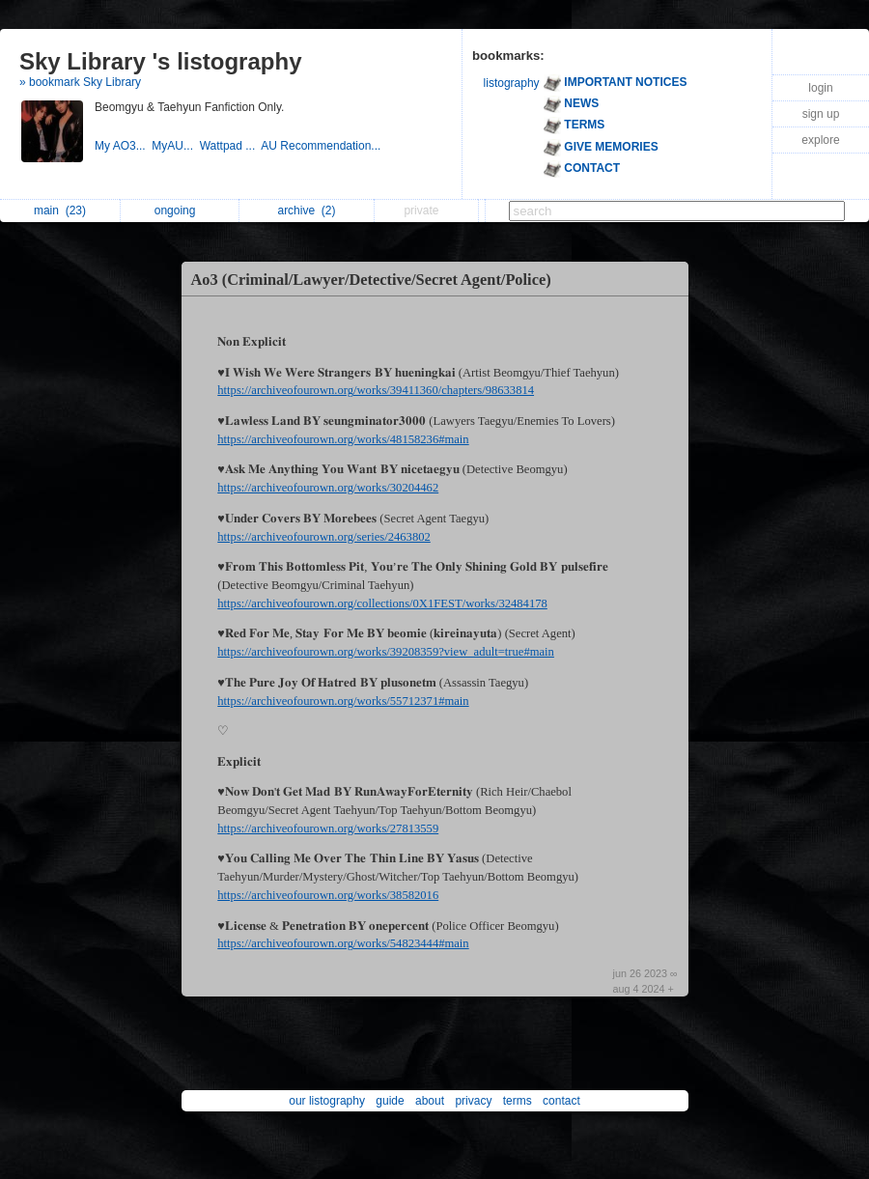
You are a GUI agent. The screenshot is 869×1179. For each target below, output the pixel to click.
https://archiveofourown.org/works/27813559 (327, 828)
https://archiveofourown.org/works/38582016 (327, 895)
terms (517, 1101)
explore (820, 140)
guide (390, 1101)
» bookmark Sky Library (80, 82)
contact (561, 1101)
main (60, 210)
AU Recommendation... (322, 146)
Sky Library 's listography (160, 61)
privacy (473, 1101)
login (820, 88)
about (429, 1101)
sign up (821, 114)
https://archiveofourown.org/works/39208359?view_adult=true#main (385, 652)
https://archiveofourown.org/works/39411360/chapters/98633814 (375, 390)
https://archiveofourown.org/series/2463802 (323, 537)
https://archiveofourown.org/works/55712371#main (342, 701)
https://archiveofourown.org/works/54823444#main (342, 943)
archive (306, 210)
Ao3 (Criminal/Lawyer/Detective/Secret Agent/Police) (371, 279)
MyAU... (175, 146)
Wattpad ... (231, 146)
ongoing (180, 210)
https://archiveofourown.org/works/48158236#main (342, 439)
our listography (327, 1101)
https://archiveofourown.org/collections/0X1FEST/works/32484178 (382, 603)
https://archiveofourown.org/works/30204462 (327, 487)
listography (512, 83)
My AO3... (123, 146)
